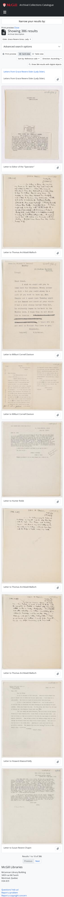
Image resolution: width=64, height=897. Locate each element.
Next (37, 861)
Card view (24, 54)
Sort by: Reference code (28, 58)
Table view (37, 54)
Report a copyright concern (14, 895)
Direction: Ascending (51, 58)
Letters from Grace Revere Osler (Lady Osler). (24, 71)
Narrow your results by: (32, 21)
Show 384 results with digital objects (45, 64)
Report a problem (9, 892)
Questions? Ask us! (10, 889)
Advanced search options (18, 46)
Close (16, 27)
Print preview (9, 54)
